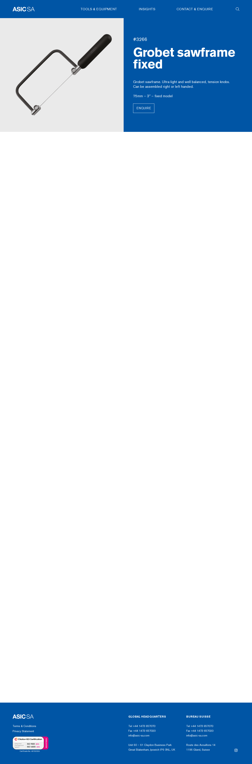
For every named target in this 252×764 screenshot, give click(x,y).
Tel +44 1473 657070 (141, 726)
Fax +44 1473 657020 (142, 731)
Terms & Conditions (24, 726)
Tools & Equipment (99, 9)
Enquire (143, 108)
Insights (147, 9)
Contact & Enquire (195, 9)
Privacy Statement (23, 731)
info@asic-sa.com (138, 735)
